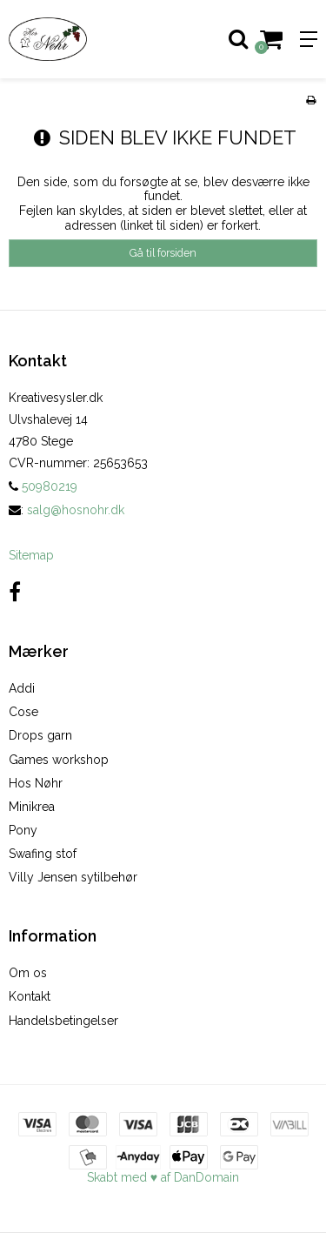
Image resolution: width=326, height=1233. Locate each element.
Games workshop (59, 760)
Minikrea (32, 807)
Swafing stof (43, 854)
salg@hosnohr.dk (75, 510)
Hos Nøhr (36, 783)
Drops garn (40, 735)
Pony (23, 830)
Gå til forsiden (163, 252)
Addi (22, 688)
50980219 (43, 486)
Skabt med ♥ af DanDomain (163, 1177)
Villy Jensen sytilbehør (73, 877)
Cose (23, 712)
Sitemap (31, 555)
